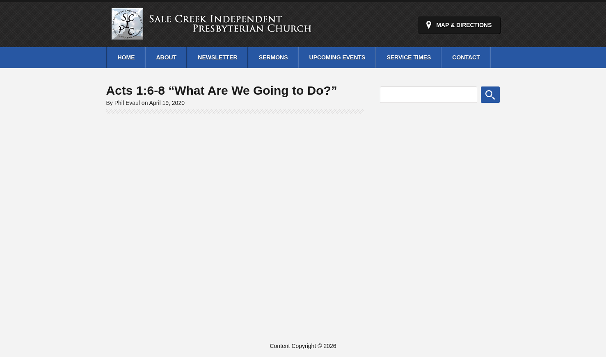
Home (126, 57)
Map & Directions (464, 25)
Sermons (273, 57)
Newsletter (217, 57)
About (166, 57)
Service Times (408, 57)
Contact (466, 57)
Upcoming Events (337, 57)
